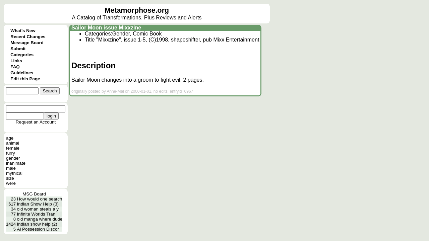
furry (10, 153)
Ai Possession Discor (38, 229)
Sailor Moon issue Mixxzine (106, 27)
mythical (14, 173)
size (10, 178)
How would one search (39, 199)
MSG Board (34, 193)
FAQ (14, 66)
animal (12, 143)
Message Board (27, 42)
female (12, 148)
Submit (17, 48)
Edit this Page (25, 78)
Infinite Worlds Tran (36, 214)
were (11, 183)
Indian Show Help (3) (38, 204)
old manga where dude (40, 219)
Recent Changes (27, 36)
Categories (22, 54)
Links (16, 60)
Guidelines (21, 72)
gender (13, 158)
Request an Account (36, 122)
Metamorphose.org (137, 10)
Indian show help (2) (37, 224)
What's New (22, 30)
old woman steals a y (38, 209)
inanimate (15, 163)
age (9, 138)
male (11, 168)
